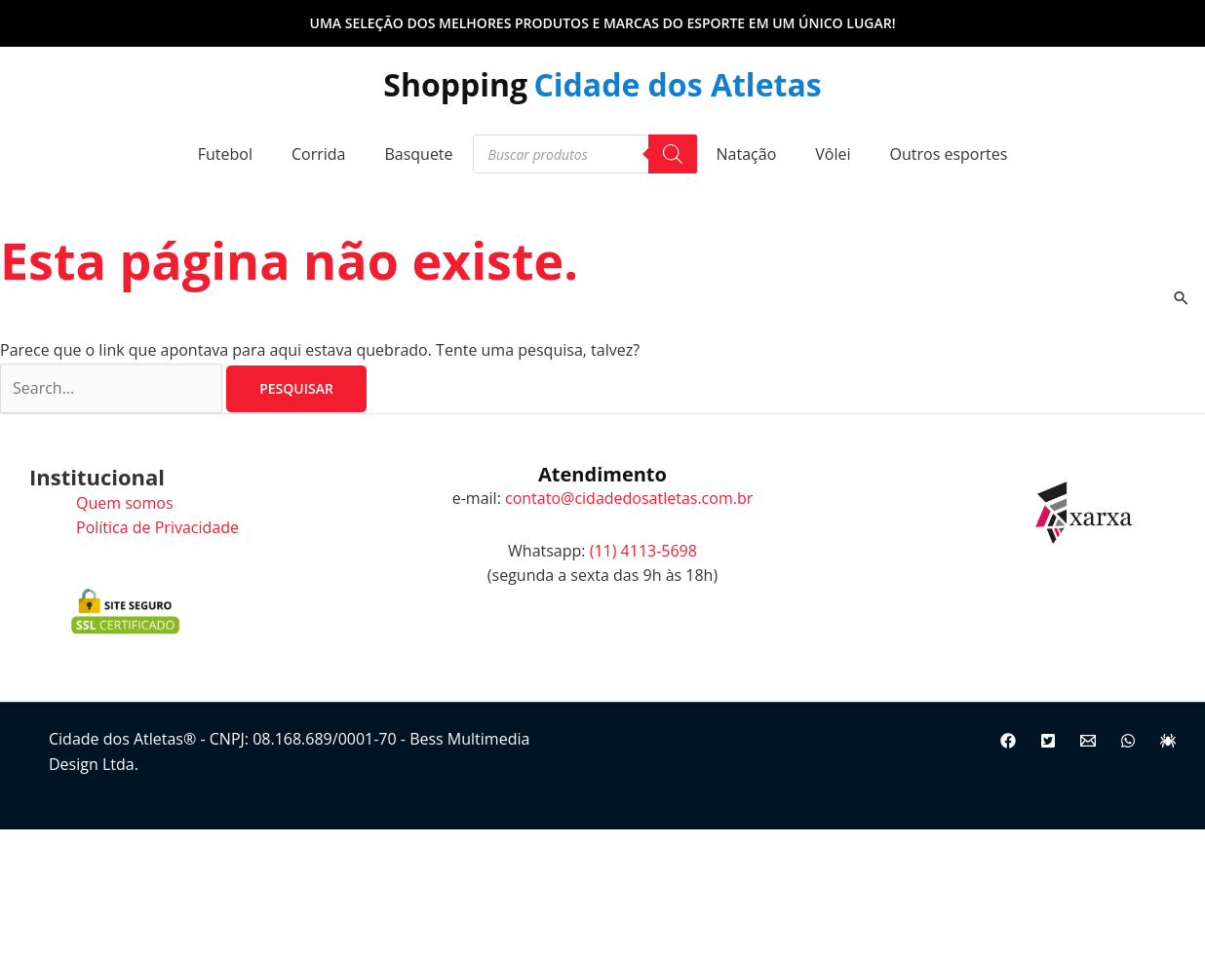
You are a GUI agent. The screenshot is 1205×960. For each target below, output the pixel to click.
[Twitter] (1048, 741)
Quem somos (125, 503)
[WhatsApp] (1128, 741)
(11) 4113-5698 (643, 550)
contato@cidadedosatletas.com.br (629, 498)
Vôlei (832, 154)
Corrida (319, 154)
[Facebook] (1008, 741)
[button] (603, 23)
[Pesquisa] (672, 153)
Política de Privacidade (157, 527)
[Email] (1088, 741)
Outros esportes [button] (949, 154)
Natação (747, 154)
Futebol (225, 154)
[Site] (1168, 741)
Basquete (418, 154)
